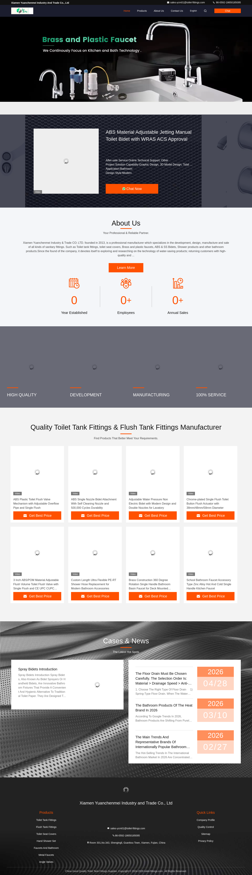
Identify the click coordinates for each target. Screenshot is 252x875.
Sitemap (205, 834)
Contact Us (177, 10)
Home (127, 10)
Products (142, 10)
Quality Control (206, 827)
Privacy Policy (205, 841)
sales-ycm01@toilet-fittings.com (186, 2)
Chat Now (132, 189)
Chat (227, 10)
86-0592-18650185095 (226, 2)
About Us (159, 10)
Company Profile (206, 820)
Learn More (126, 268)
